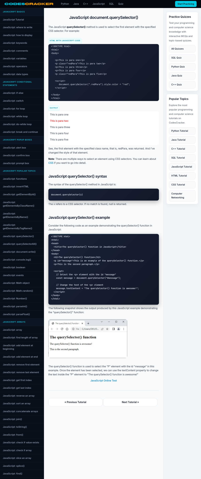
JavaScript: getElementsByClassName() (18, 204)
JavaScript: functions (15, 178)
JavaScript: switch (13, 100)
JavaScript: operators (15, 66)
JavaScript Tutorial (13, 19)
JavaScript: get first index (17, 380)
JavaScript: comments (15, 50)
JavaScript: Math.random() (18, 290)
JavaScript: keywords (15, 42)
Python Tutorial (179, 130)
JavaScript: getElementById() (19, 194)
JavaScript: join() (12, 419)
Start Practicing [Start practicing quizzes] (186, 4)
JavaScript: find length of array (20, 337)
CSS (50, 162)
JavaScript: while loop (15, 116)
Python (65, 3)
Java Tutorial (178, 139)
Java (76, 3)
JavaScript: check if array (17, 450)
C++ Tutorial (178, 148)
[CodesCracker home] (28, 4)
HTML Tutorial (179, 175)
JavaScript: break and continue (20, 131)
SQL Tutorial (178, 157)
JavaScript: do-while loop (17, 124)
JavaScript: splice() (14, 465)
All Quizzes (177, 48)
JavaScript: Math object (16, 282)
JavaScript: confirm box (16, 155)
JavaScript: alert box (14, 147)
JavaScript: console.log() (17, 259)
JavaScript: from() (13, 434)
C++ (85, 3)
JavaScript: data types (15, 74)
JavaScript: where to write (17, 27)
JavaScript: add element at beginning (18, 347)
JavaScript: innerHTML (16, 186)
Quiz (120, 3)
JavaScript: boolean (14, 267)
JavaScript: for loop (14, 108)
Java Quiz (176, 75)
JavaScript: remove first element (21, 364)
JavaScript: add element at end (20, 356)
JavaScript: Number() (15, 298)
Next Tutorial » (130, 402)
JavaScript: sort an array (16, 403)
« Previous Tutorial (75, 402)
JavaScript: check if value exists (21, 442)
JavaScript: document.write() (19, 251)
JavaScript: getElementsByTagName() (17, 226)
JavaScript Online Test (103, 380)
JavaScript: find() (12, 473)
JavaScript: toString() (15, 426)
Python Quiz (178, 66)
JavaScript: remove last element (21, 372)
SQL (111, 3)
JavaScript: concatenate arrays (20, 411)
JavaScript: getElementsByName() (15, 215)
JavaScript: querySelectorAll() (20, 243)
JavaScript (98, 3)
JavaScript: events (13, 275)
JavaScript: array (12, 329)
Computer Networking (177, 195)
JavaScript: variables (14, 58)
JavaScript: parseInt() (15, 306)
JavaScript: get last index (17, 387)
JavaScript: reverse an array (19, 395)
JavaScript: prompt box (16, 163)
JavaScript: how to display (18, 35)
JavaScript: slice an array (17, 458)
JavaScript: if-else (13, 92)
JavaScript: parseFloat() (16, 314)
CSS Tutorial (178, 184)
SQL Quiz (176, 57)
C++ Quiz (176, 84)
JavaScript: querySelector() (18, 236)
